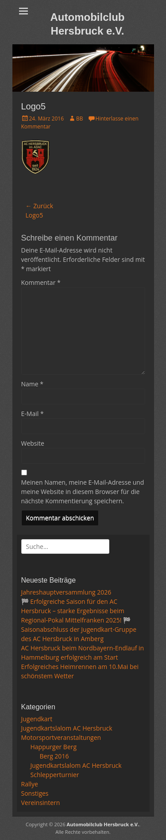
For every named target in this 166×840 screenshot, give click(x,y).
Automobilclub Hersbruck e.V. (103, 824)
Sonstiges (35, 793)
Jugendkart (37, 719)
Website (32, 443)
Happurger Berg (54, 747)
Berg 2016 (54, 756)
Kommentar (41, 282)
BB (79, 118)
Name (32, 384)
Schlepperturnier (55, 774)
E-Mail (32, 413)
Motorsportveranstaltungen (61, 737)
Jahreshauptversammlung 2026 (66, 592)
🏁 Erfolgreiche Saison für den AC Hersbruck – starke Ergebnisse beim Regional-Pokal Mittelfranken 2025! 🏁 (76, 610)
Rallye (29, 784)
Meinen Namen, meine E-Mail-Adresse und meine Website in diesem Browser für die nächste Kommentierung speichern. (82, 491)
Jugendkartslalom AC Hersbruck (66, 728)
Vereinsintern (40, 802)
